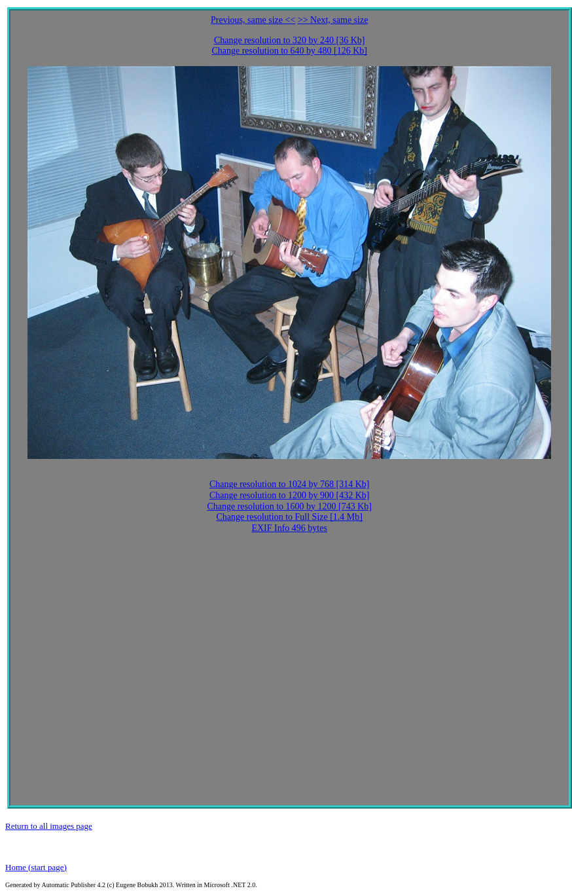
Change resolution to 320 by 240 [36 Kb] (289, 40)
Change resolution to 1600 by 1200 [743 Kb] (289, 506)
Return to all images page (48, 826)
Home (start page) (36, 867)
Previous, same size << (253, 20)
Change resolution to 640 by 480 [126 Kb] (289, 51)
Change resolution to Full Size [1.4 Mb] (289, 517)
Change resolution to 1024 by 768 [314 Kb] (289, 484)
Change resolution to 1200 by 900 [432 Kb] (289, 495)
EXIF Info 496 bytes (289, 528)
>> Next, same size (333, 20)
